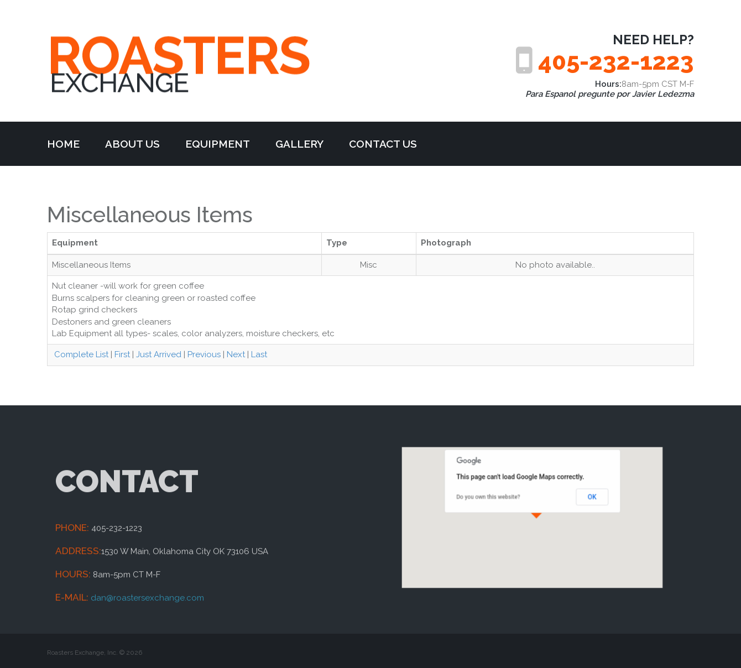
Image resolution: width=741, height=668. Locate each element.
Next (236, 354)
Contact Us (383, 144)
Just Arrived (158, 354)
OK (578, 501)
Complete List (80, 354)
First (122, 354)
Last (259, 354)
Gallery (299, 144)
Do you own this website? (498, 501)
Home (63, 144)
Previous (204, 354)
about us (132, 144)
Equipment (217, 144)
